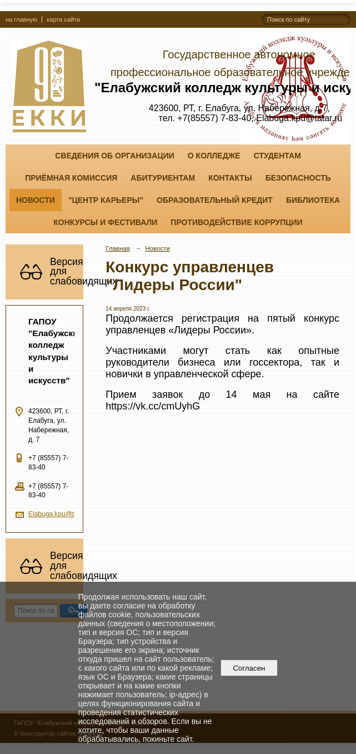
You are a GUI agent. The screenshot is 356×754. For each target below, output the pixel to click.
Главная (118, 248)
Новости (35, 200)
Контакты (230, 177)
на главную (21, 19)
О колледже (214, 155)
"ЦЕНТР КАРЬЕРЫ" (105, 200)
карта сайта (63, 19)
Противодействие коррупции (236, 222)
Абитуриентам (163, 177)
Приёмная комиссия (71, 177)
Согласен (249, 668)
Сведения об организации (114, 155)
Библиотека (313, 200)
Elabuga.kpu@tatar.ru (60, 514)
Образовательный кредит (215, 200)
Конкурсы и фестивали (105, 222)
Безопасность (298, 177)
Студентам (277, 155)
